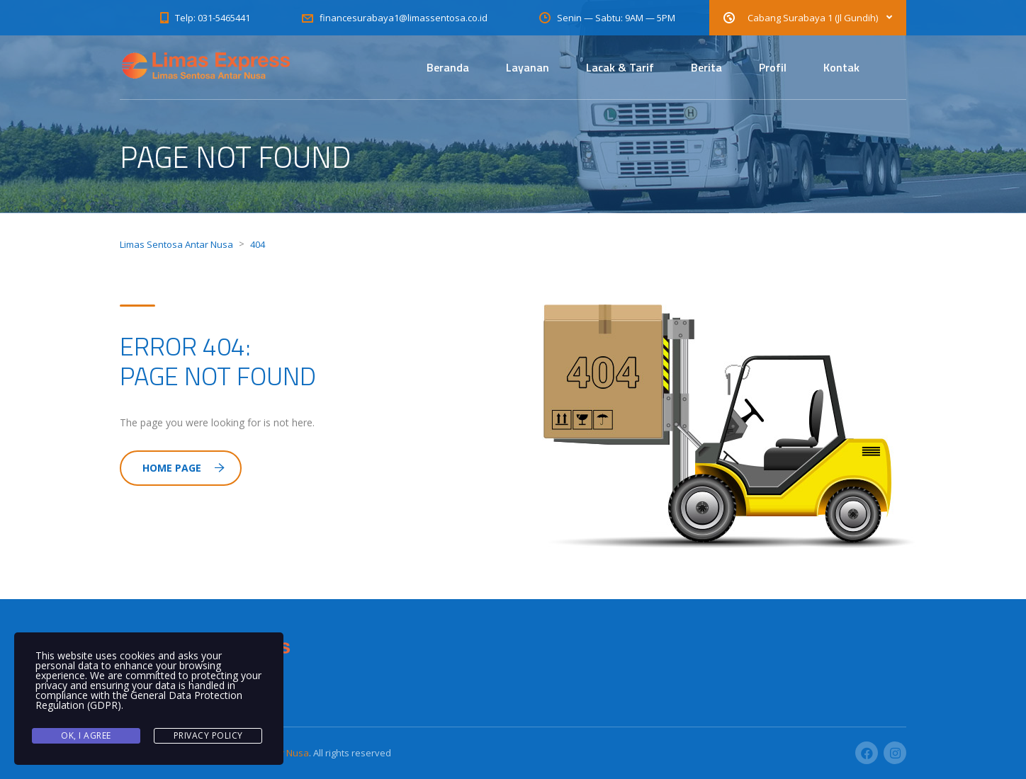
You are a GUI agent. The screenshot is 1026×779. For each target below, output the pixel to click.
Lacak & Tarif (620, 67)
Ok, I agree (86, 735)
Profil (773, 67)
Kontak (841, 67)
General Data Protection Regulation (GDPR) (138, 700)
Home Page (183, 467)
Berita (706, 67)
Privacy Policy (208, 735)
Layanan (527, 67)
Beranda (448, 67)
